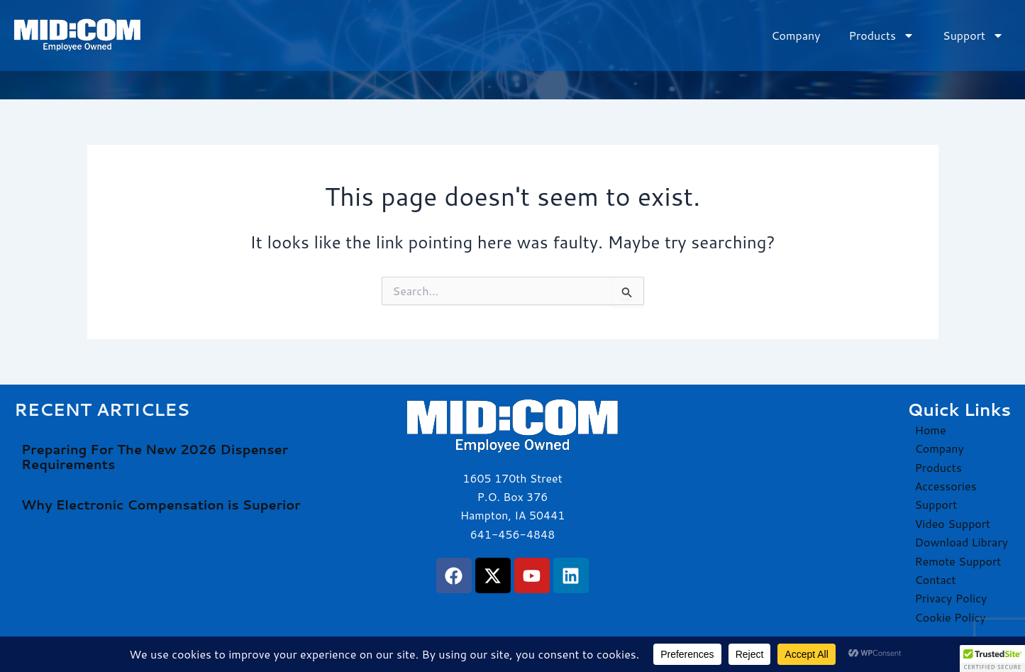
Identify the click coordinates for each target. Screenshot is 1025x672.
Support (935, 504)
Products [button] (881, 35)
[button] (992, 658)
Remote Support (957, 561)
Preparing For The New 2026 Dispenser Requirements (154, 457)
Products (937, 467)
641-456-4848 (512, 534)
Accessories (945, 486)
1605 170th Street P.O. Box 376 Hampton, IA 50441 (512, 497)
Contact (934, 579)
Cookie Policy (949, 617)
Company (795, 35)
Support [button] (973, 35)
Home (930, 430)
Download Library (961, 542)
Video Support (952, 523)
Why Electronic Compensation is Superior (161, 504)
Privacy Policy (950, 598)
